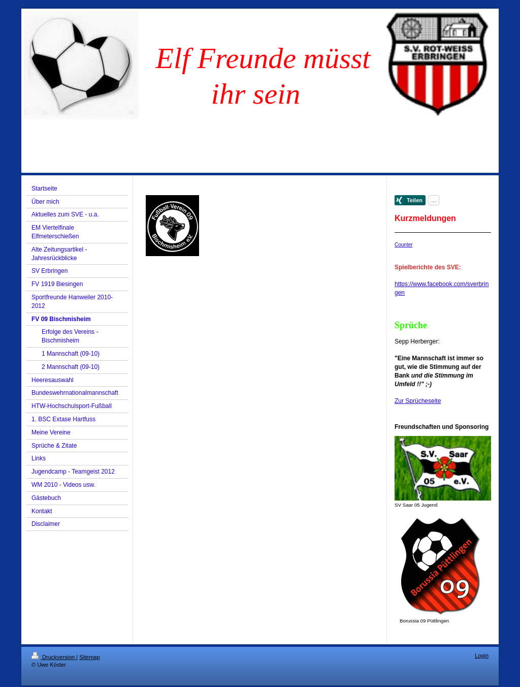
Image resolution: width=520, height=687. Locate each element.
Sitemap (89, 657)
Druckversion (53, 657)
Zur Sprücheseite (418, 400)
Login (482, 655)
